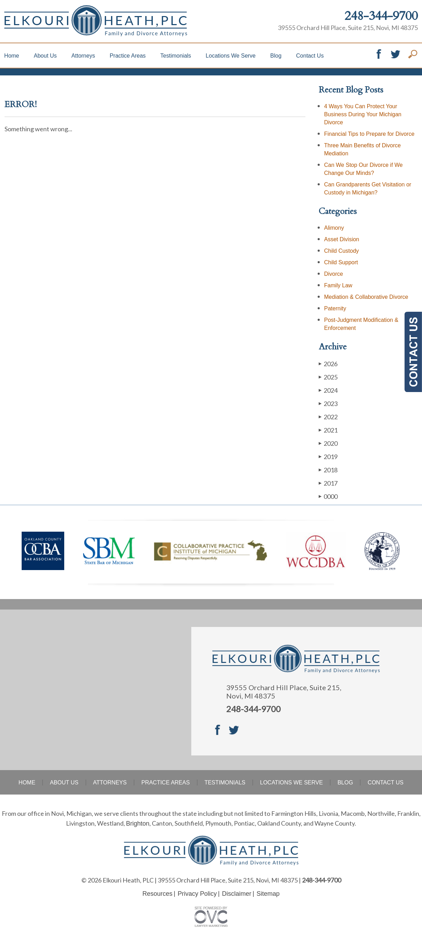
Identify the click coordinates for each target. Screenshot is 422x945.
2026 (328, 363)
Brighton (137, 823)
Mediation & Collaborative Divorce (366, 297)
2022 (328, 416)
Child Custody (341, 251)
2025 (328, 377)
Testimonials (175, 56)
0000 (328, 496)
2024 (328, 390)
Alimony (334, 228)
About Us (45, 56)
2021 (328, 430)
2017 (328, 483)
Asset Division (341, 239)
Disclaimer (236, 893)
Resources (157, 893)
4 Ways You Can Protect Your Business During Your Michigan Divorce (362, 114)
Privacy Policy (197, 893)
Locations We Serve (231, 56)
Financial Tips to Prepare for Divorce (369, 134)
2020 (328, 443)
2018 (328, 469)
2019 (328, 456)
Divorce (333, 274)
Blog (275, 56)
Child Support (341, 262)
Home (11, 56)
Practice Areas (128, 56)
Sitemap (268, 893)
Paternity (335, 308)
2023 (328, 403)
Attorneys (83, 56)
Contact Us (310, 56)
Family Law (338, 285)
